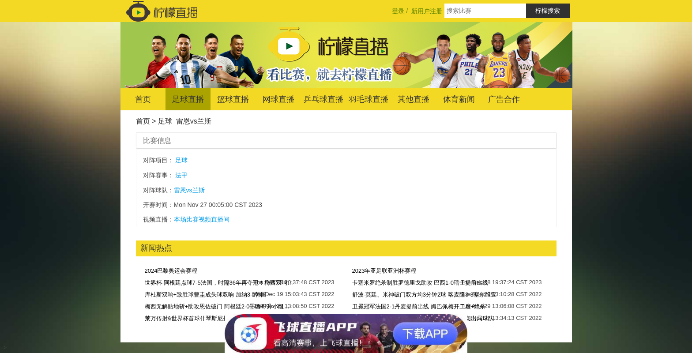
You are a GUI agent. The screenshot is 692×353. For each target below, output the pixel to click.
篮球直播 (233, 99)
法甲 (181, 175)
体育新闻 (459, 99)
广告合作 (504, 99)
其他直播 (413, 99)
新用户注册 (426, 11)
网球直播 (278, 99)
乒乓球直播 (323, 99)
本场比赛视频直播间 (201, 219)
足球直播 (188, 99)
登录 (398, 11)
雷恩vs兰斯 (193, 121)
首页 (143, 99)
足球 (165, 121)
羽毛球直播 (368, 99)
